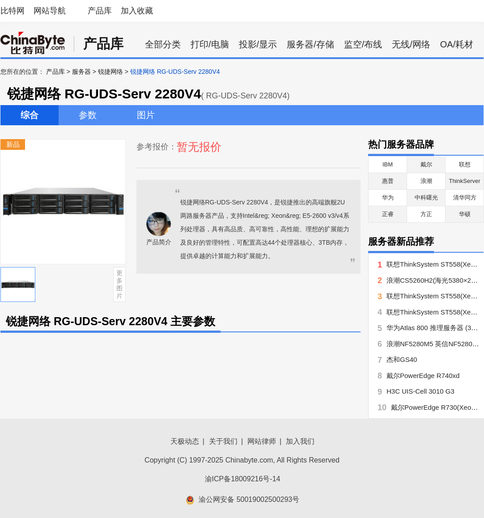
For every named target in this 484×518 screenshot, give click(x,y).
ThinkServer (464, 181)
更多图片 (119, 284)
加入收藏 (137, 10)
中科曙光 (426, 197)
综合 (29, 115)
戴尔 (426, 164)
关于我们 (223, 441)
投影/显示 (258, 44)
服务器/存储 (310, 44)
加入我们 (300, 441)
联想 (465, 164)
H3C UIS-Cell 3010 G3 (420, 391)
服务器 (81, 71)
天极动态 (184, 441)
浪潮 (426, 181)
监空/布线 (363, 44)
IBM (387, 164)
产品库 (100, 10)
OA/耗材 (456, 44)
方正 (426, 214)
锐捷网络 (110, 71)
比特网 (12, 10)
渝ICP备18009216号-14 (242, 479)
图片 (146, 115)
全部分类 (163, 44)
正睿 (388, 214)
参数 (88, 115)
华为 (388, 197)
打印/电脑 (210, 44)
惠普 (388, 181)
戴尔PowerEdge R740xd (422, 375)
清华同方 (464, 197)
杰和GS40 (401, 359)
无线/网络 (411, 44)
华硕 (465, 214)
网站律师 (261, 441)
